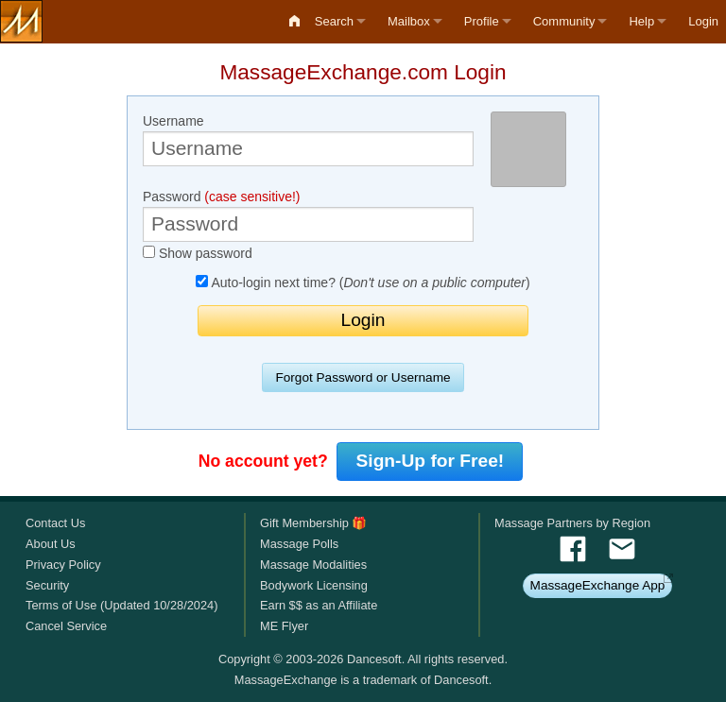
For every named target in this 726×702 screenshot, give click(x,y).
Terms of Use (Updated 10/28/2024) (121, 605)
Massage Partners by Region (572, 523)
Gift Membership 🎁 (313, 523)
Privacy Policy (63, 564)
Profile (481, 21)
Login (703, 21)
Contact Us (55, 523)
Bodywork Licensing (314, 585)
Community (564, 21)
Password (308, 215)
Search (334, 21)
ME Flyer (284, 626)
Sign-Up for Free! (430, 461)
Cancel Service (66, 626)
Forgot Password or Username (362, 377)
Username (308, 139)
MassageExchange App (598, 585)
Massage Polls (299, 544)
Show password (197, 253)
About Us (51, 544)
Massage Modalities (313, 564)
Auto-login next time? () (362, 282)
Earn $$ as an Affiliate (318, 605)
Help (641, 21)
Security (47, 585)
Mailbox (409, 21)
